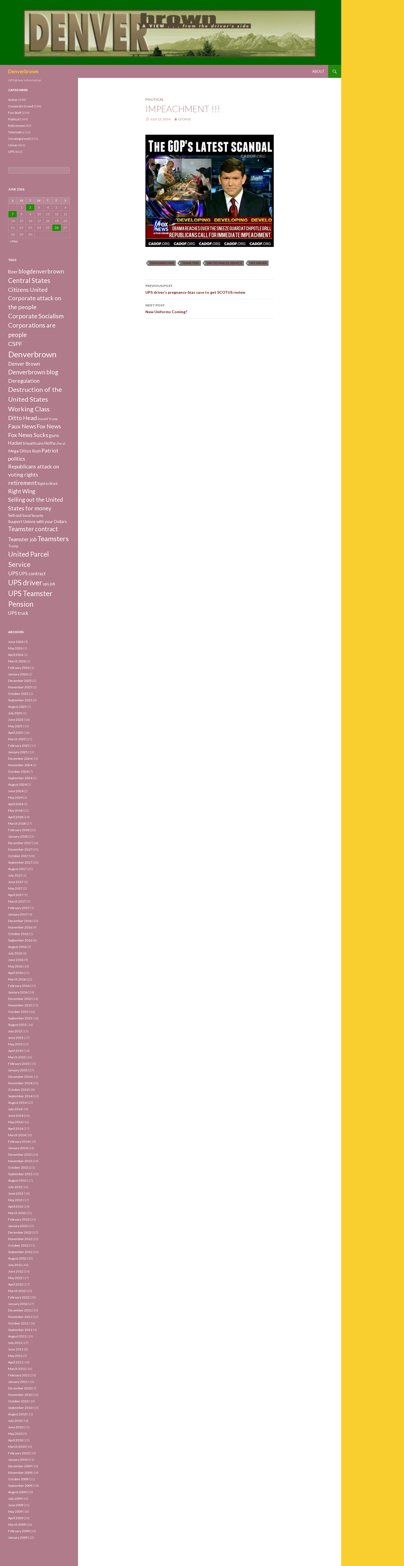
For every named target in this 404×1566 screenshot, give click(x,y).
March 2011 (17, 1369)
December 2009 (20, 1466)
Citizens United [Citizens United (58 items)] (28, 289)
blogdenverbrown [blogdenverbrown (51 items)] (41, 271)
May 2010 (15, 1434)
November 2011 (20, 1317)
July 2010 (15, 1421)
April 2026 (15, 655)
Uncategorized (19, 139)
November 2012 (20, 1239)
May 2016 (15, 966)
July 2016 (15, 953)
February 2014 (19, 1141)
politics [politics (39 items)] (16, 458)
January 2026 (18, 674)
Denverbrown (23, 71)
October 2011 (18, 1323)
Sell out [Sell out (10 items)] (15, 515)
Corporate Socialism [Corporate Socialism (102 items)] (36, 316)
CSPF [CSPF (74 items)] (15, 343)
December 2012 (20, 1232)
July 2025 (15, 713)
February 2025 (19, 746)
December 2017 (20, 843)
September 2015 (20, 1018)
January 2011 (18, 1382)
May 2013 (15, 1200)
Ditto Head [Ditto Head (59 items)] (22, 417)
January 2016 (18, 992)
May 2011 (15, 1356)
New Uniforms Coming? (209, 308)
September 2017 (20, 862)
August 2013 (17, 1180)
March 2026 (17, 661)
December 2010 (20, 1388)
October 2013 (18, 1167)
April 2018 (15, 817)
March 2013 (17, 1213)
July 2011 (15, 1343)
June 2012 (15, 1271)
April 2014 (15, 1128)
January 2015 (18, 1070)
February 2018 (19, 830)
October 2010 (18, 1401)
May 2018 (15, 810)
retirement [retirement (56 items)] (22, 482)
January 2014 (18, 1148)
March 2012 (17, 1291)
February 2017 (19, 908)
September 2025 (20, 700)
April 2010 (15, 1440)
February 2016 (19, 986)
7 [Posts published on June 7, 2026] (13, 214)
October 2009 (18, 1479)
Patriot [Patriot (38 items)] (49, 450)
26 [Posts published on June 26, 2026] (56, 228)
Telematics (16, 132)
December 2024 (20, 758)
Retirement (16, 126)
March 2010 (17, 1447)
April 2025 (15, 733)
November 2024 (20, 765)
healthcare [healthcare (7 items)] (34, 443)
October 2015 (18, 1012)
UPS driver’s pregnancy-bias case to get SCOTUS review (209, 289)
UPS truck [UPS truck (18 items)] (18, 613)
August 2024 (17, 784)
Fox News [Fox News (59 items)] (49, 426)
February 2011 (19, 1375)
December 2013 (20, 1154)
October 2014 (18, 1090)
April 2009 (15, 1518)
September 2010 (20, 1408)
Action (13, 100)
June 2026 (15, 642)
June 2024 (15, 791)
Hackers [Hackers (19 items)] (16, 443)
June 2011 (15, 1349)
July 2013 (15, 1187)
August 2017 (17, 869)
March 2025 (17, 739)
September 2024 (20, 778)
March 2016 (17, 979)
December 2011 (20, 1310)
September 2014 (20, 1096)
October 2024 (18, 771)
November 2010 (20, 1395)
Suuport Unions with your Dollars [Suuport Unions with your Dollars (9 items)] (37, 521)
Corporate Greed (20, 106)
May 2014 (15, 1122)
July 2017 (15, 875)
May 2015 (15, 1044)
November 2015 (20, 1005)
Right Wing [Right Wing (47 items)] (21, 491)
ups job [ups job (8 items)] (49, 584)
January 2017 (18, 914)
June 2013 (15, 1193)
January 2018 (18, 836)
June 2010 (15, 1427)
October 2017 (18, 856)
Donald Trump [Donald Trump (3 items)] (47, 419)
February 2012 (19, 1297)
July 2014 (15, 1109)
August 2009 (17, 1492)
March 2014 (17, 1135)
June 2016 (15, 960)
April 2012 (15, 1284)
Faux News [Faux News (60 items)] (22, 426)
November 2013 (20, 1161)
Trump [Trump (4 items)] (13, 546)
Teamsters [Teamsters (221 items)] (53, 538)
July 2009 (15, 1498)
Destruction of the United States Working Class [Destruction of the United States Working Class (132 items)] (35, 399)
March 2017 (17, 901)
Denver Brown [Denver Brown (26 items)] (24, 364)
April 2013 (15, 1206)
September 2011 (20, 1330)
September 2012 (20, 1252)
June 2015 (15, 1038)
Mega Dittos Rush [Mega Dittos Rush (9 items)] (24, 450)
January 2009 (18, 1537)
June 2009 (15, 1505)
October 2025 (18, 694)
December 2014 (20, 1077)
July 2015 (15, 1031)
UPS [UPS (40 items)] (13, 573)
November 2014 (20, 1083)
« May (13, 241)
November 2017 (20, 849)
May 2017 (15, 888)
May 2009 (15, 1511)
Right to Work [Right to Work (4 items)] (47, 484)
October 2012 (18, 1245)
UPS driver (258, 263)
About (318, 71)
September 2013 (20, 1174)
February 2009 (19, 1531)
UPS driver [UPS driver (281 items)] (25, 582)
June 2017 (15, 882)
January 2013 (18, 1226)
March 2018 (17, 823)
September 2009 (20, 1486)
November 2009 (20, 1473)
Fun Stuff (14, 113)
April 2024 (15, 804)
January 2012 (18, 1304)
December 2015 (20, 999)
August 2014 (17, 1103)
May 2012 (15, 1278)
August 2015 (17, 1025)
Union (12, 145)
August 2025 (17, 707)
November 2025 (20, 687)
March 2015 (17, 1057)
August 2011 (17, 1336)
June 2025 (15, 720)
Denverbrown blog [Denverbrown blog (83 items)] (33, 372)
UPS (11, 152)
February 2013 (19, 1219)
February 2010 (19, 1453)
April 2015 (15, 1051)
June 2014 (15, 1116)
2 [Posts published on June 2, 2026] (30, 207)
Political (154, 99)
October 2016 (18, 934)
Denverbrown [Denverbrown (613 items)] (32, 354)
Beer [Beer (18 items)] (13, 272)
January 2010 (18, 1460)
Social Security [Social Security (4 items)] (32, 516)
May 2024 (15, 797)
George (184, 119)
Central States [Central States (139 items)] (29, 280)
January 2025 (18, 752)
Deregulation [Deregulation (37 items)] (24, 381)
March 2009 (17, 1524)
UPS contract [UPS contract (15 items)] (32, 573)
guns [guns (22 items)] (54, 435)
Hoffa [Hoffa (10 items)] (49, 443)
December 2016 (20, 921)
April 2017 (15, 895)
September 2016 (20, 940)
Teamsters (190, 263)
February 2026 (19, 668)
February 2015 (19, 1064)
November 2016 (20, 927)
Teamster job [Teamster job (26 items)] (22, 539)
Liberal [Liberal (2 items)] (60, 443)
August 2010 (17, 1414)
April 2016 (15, 973)
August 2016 (17, 947)
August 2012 (17, 1258)
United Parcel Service (224, 263)
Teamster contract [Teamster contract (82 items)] (33, 529)
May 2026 (15, 648)
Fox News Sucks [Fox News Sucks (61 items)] (28, 434)
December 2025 (20, 681)
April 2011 (15, 1362)
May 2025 (15, 726)
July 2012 (15, 1265)
